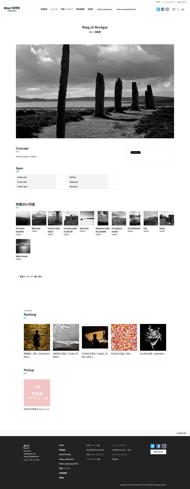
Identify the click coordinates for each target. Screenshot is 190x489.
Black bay (36, 228)
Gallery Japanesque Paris (126, 9)
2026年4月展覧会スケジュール (36, 409)
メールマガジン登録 (93, 459)
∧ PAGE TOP (181, 433)
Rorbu (162, 228)
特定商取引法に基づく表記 (121, 450)
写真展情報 (80, 9)
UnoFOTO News (65, 455)
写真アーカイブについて (95, 455)
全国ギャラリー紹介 (93, 445)
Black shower (22, 256)
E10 (145, 228)
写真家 (90, 9)
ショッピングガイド (168, 2)
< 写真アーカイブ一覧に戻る (30, 277)
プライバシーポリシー (120, 455)
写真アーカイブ (67, 9)
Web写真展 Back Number (95, 450)
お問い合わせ (181, 2)
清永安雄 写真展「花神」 (121, 353)
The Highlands (134, 228)
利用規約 (115, 459)
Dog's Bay (84, 228)
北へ (91, 32)
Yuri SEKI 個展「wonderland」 (152, 353)
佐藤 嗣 (98, 32)
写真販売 (44, 9)
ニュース (54, 9)
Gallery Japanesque (104, 9)
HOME (158, 2)
